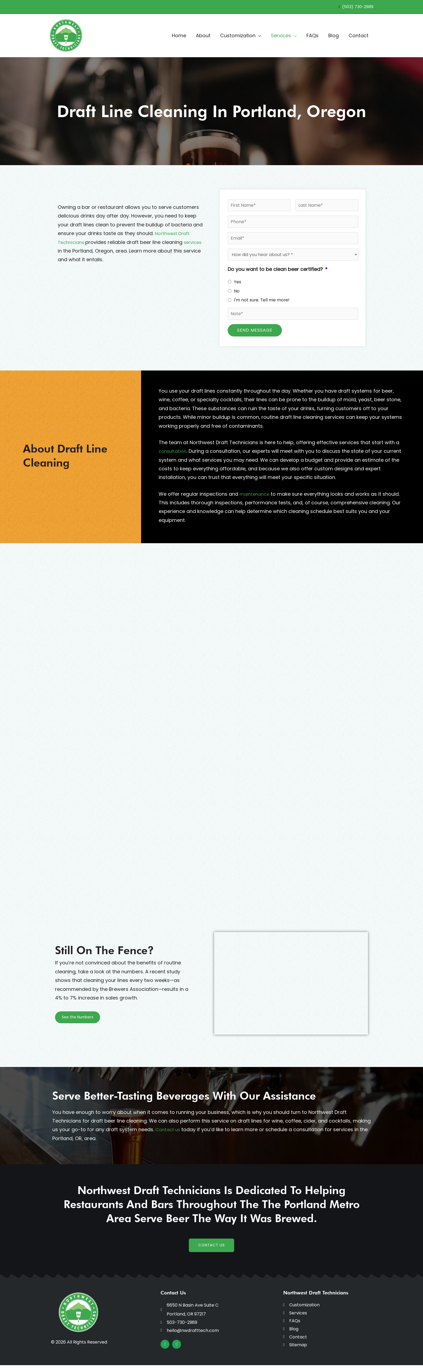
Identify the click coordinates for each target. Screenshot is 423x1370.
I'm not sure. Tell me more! (261, 300)
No (237, 291)
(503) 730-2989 (357, 6)
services (68, 250)
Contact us (168, 1129)
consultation (174, 451)
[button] (258, 35)
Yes (237, 282)
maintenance (256, 494)
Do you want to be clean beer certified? (278, 269)
